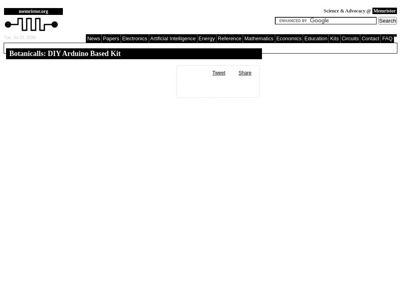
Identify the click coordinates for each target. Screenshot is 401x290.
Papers (111, 38)
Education (315, 38)
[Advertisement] (171, 20)
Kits (334, 38)
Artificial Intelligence (173, 38)
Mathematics (259, 38)
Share (245, 73)
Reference (229, 38)
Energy (207, 38)
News (93, 38)
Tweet (218, 73)
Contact (370, 38)
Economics (289, 38)
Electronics (135, 38)
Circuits (350, 38)
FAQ (387, 38)
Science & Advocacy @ (360, 11)
